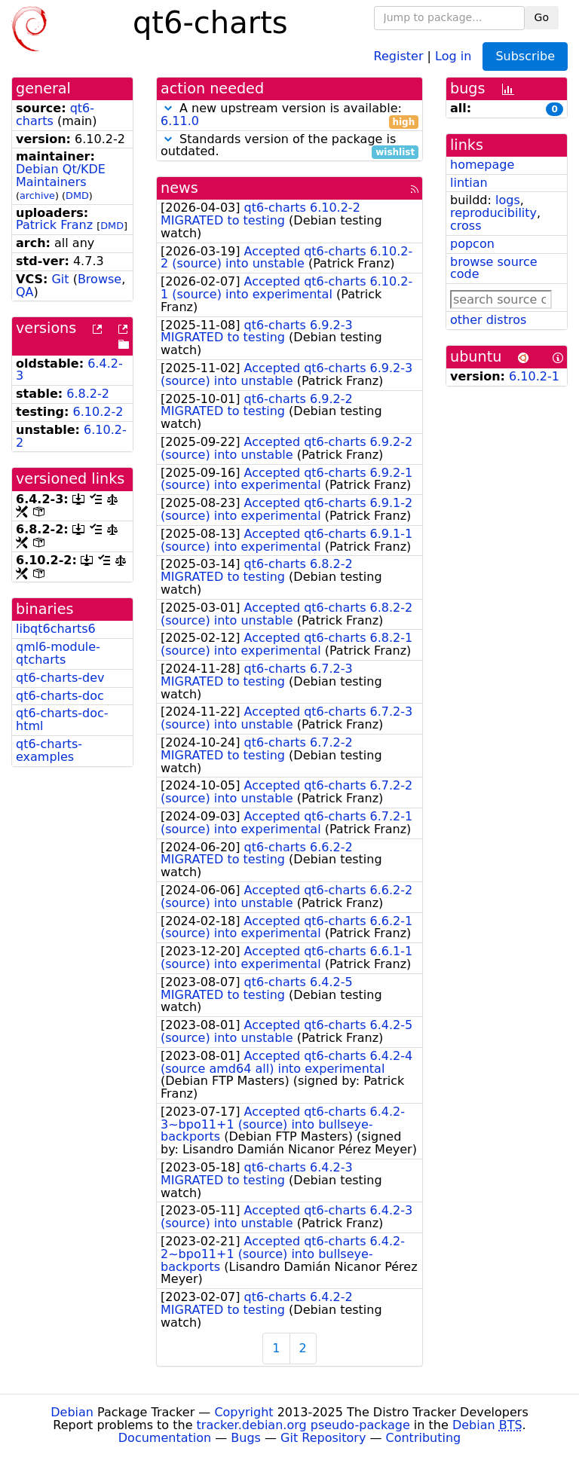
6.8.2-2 (87, 393)
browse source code (494, 268)
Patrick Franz (54, 225)
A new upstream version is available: (289, 115)
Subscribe (525, 56)
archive (37, 195)
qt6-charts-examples (49, 750)
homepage (482, 164)
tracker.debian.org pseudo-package (303, 1425)
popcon (472, 244)
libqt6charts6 (56, 629)
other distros (488, 320)
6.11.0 (180, 121)
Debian (72, 1412)
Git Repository (323, 1438)
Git (60, 279)
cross (465, 225)
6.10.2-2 (98, 412)
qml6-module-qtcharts (58, 653)
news (179, 188)
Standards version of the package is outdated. (289, 146)
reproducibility (493, 213)
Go (542, 17)
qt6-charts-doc (60, 696)
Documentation (164, 1438)
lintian (469, 183)
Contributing (423, 1438)
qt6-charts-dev (60, 677)
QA (25, 292)
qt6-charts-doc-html (62, 719)
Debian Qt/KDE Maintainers (61, 175)
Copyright (243, 1412)
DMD (77, 195)
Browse (99, 279)
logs (507, 200)
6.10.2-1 (534, 376)
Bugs (246, 1438)
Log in (453, 55)
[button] (168, 108)
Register (399, 55)
